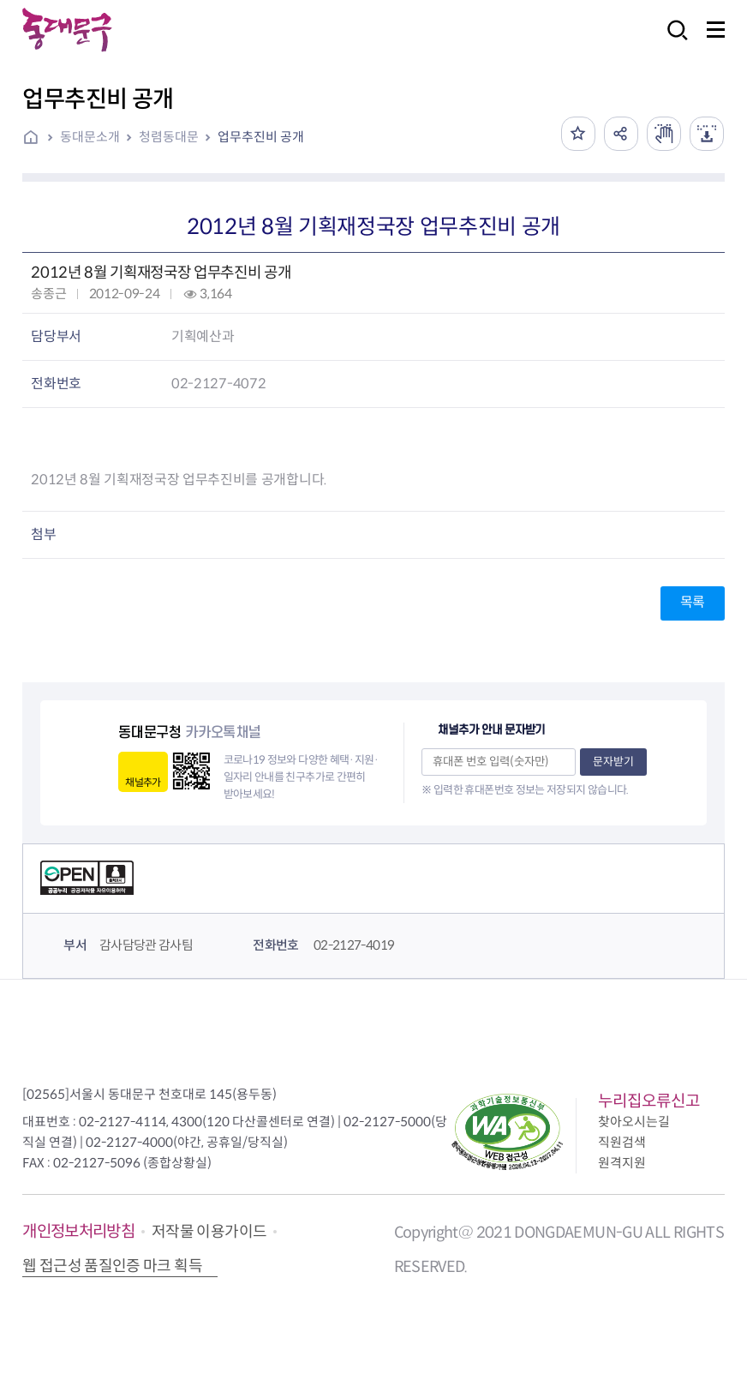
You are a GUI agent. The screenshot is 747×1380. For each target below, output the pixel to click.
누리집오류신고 (649, 1101)
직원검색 (622, 1142)
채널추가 (142, 782)
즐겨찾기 (578, 134)
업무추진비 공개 (261, 137)
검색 (672, 41)
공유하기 (621, 134)
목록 (692, 602)
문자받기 (613, 761)
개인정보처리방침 (78, 1231)
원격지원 (622, 1163)
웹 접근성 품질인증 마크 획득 (112, 1266)
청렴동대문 (169, 137)
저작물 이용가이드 (209, 1231)
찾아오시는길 (634, 1121)
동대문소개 (90, 137)
